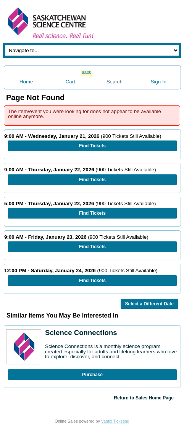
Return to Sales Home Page (144, 398)
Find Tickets (92, 145)
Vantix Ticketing (115, 421)
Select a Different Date (149, 303)
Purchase (92, 374)
